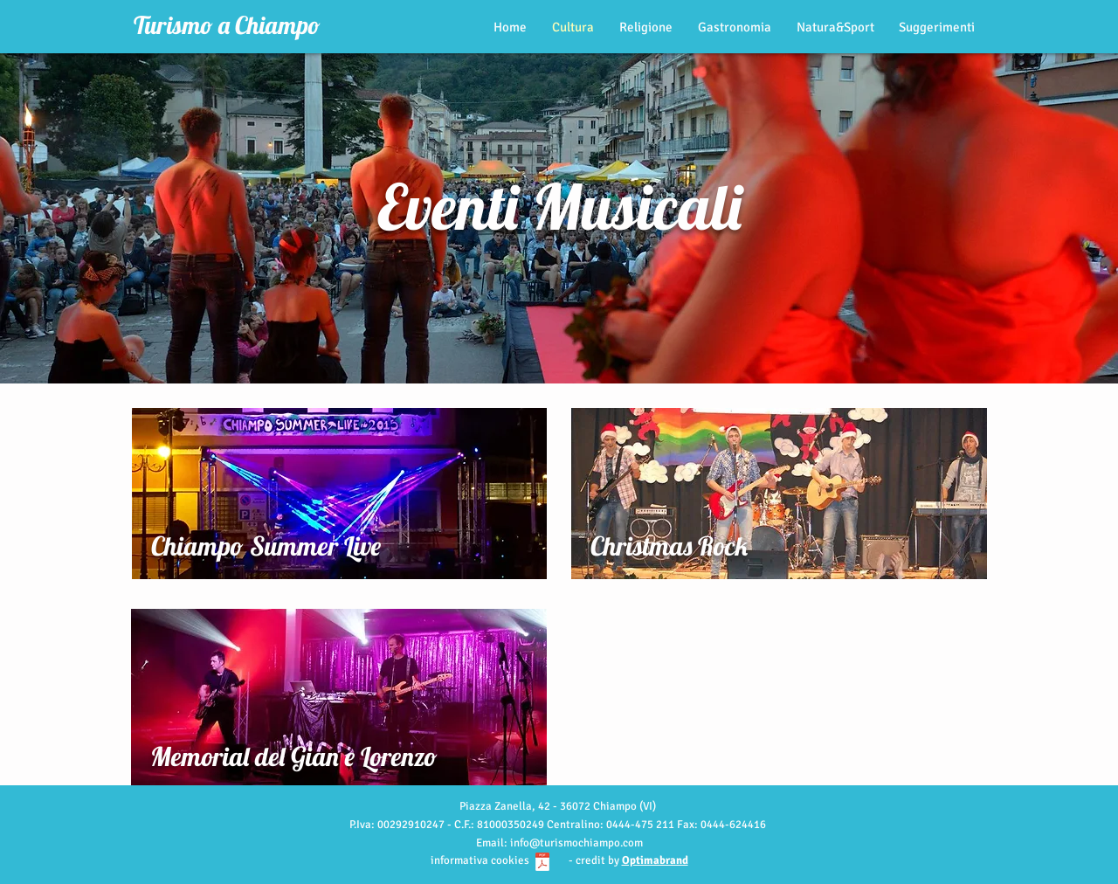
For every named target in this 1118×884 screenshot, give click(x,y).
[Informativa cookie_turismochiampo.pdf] (542, 864)
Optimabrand (655, 860)
